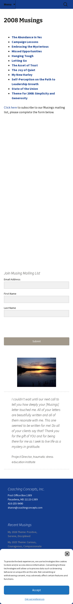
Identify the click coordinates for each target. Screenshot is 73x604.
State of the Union (25, 89)
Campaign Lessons (25, 42)
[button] (67, 554)
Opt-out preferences (34, 599)
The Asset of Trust (25, 65)
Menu (7, 4)
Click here (10, 107)
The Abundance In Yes (27, 37)
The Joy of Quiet (23, 70)
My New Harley (22, 75)
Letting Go (19, 60)
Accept (36, 590)
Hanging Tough (22, 56)
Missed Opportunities (27, 51)
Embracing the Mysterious (30, 46)
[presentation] (28, 327)
